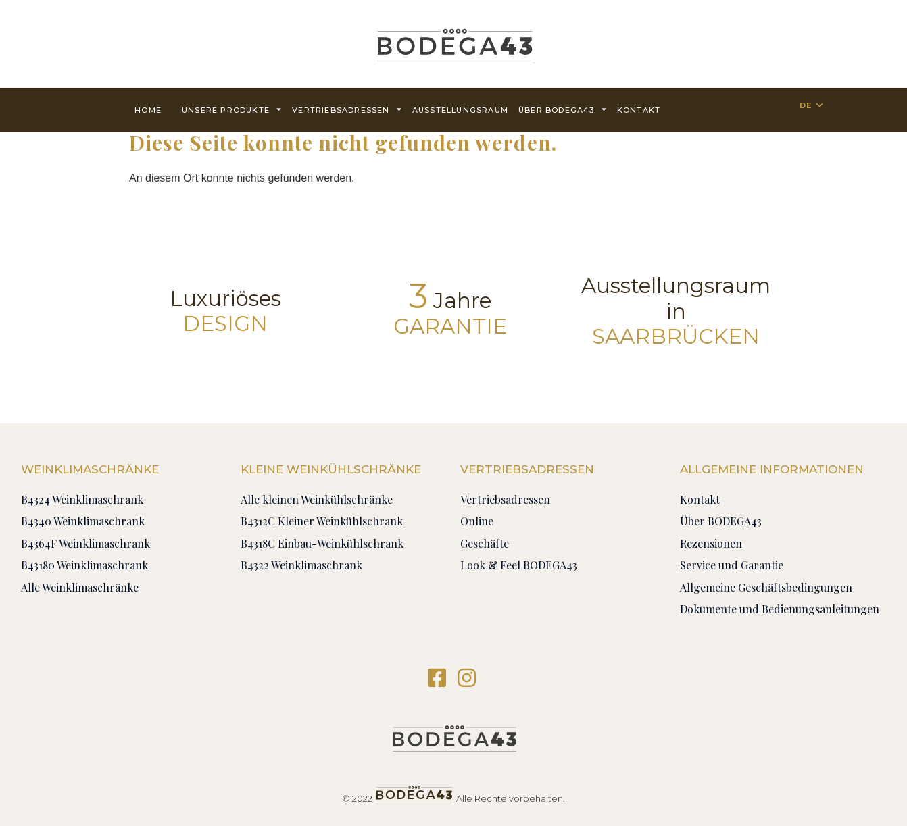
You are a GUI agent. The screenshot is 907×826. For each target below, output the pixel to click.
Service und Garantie (731, 565)
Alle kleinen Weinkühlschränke (317, 499)
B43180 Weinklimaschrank (84, 565)
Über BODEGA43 (562, 109)
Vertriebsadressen (347, 109)
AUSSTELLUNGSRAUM (460, 110)
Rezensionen (711, 543)
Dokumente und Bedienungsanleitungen (779, 609)
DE (806, 105)
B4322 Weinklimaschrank (301, 565)
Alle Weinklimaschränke (80, 587)
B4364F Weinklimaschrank (85, 543)
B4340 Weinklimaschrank (83, 521)
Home (148, 110)
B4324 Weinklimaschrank (82, 499)
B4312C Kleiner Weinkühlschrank (322, 521)
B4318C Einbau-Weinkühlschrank (322, 543)
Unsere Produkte (232, 109)
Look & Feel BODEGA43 (518, 565)
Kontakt (638, 110)
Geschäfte (484, 543)
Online (476, 521)
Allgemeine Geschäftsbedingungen (766, 587)
